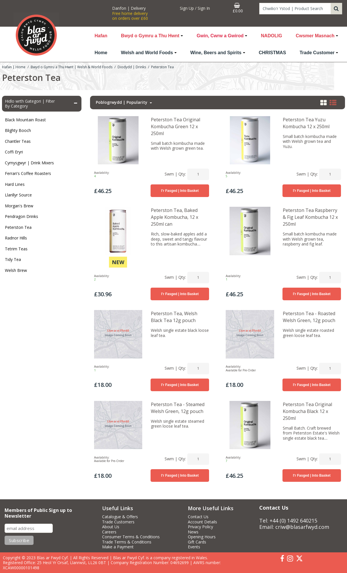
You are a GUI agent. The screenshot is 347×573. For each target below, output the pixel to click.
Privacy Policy (200, 526)
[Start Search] (336, 8)
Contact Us (198, 516)
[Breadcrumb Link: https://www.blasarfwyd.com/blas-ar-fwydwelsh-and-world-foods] (71, 67)
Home (101, 52)
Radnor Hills (16, 238)
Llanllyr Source (18, 195)
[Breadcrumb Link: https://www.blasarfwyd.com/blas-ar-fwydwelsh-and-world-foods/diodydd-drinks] (132, 67)
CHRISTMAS (272, 52)
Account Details (202, 522)
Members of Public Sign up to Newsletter (38, 513)
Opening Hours (202, 536)
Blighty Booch (18, 130)
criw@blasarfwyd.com (302, 526)
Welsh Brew (16, 270)
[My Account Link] (195, 8)
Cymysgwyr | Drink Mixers (29, 162)
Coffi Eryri (14, 152)
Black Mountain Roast (25, 119)
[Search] (295, 8)
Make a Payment (118, 546)
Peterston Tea (18, 227)
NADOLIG (271, 35)
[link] (282, 558)
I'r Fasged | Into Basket (180, 191)
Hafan (101, 35)
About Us (110, 526)
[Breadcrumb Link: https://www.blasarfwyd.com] (14, 67)
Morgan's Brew (19, 205)
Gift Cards (197, 542)
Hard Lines (15, 184)
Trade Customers (118, 522)
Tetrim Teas (16, 249)
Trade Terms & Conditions (126, 542)
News (193, 532)
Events (194, 546)
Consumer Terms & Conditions (131, 536)
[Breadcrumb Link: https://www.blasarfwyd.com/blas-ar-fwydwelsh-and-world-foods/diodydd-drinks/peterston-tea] (162, 67)
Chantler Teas (18, 141)
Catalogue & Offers (120, 516)
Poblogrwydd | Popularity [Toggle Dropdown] (122, 102)
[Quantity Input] (198, 174)
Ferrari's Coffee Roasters (28, 173)
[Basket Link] (237, 8)
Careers (109, 532)
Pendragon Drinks (21, 216)
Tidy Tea (13, 259)
